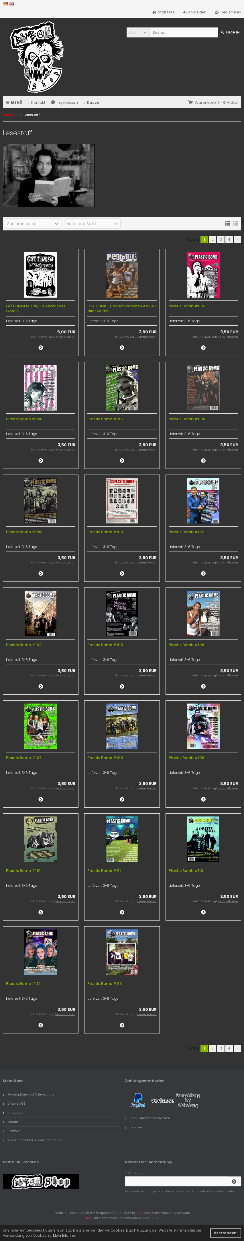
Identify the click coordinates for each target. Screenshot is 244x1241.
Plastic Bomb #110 (23, 870)
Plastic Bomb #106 (186, 645)
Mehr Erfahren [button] (64, 1235)
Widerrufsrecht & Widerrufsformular (33, 1140)
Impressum (64, 102)
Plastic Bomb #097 (105, 419)
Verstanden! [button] (226, 1232)
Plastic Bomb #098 (187, 419)
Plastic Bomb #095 (187, 306)
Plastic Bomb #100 (105, 532)
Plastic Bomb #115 (104, 983)
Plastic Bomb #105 (105, 645)
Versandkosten (65, 336)
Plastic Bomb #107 (24, 757)
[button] (138, 32)
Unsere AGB (14, 1103)
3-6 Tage (29, 320)
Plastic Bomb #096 (24, 419)
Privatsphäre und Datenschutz (28, 1094)
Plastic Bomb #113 (186, 870)
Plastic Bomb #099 (24, 532)
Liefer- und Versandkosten (147, 1118)
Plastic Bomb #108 (105, 757)
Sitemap (11, 1131)
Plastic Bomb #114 (23, 983)
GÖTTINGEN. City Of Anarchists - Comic (37, 308)
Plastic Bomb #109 (186, 757)
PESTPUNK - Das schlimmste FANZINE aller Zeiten (122, 308)
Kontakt (36, 102)
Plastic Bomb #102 (186, 532)
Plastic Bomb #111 (104, 870)
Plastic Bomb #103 (24, 645)
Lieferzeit (134, 1127)
